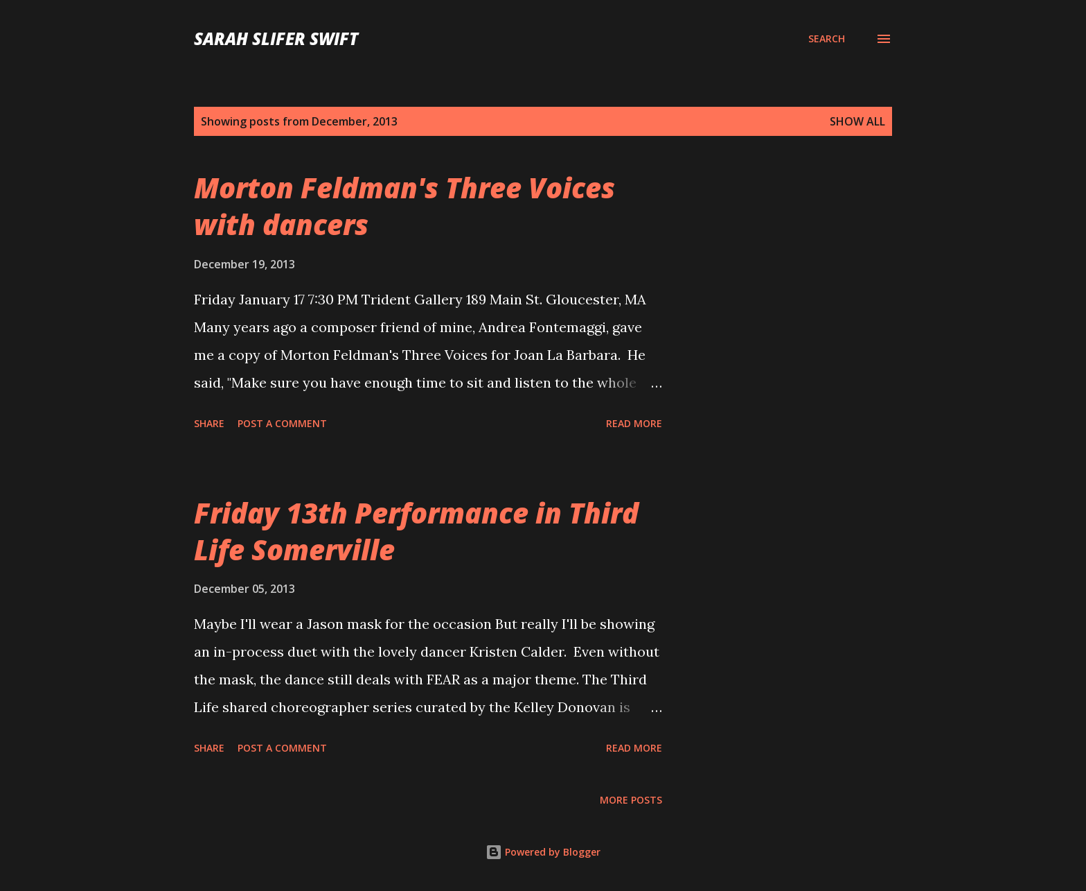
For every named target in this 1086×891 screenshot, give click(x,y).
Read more (634, 423)
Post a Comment (282, 423)
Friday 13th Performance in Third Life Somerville (416, 531)
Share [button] (209, 423)
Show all (857, 121)
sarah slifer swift (276, 38)
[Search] (826, 39)
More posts (631, 799)
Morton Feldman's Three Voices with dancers (404, 205)
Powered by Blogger (543, 851)
